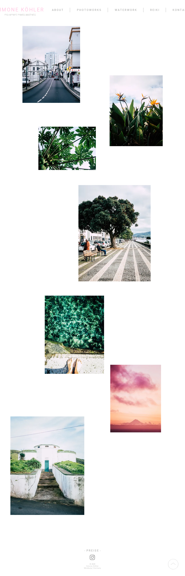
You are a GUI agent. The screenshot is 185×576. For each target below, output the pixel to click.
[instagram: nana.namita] (92, 557)
